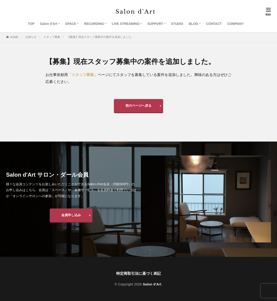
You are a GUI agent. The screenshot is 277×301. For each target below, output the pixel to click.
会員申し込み (71, 215)
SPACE (70, 24)
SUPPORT (155, 24)
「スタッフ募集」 (83, 75)
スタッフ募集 (51, 37)
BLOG (193, 24)
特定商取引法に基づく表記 (138, 273)
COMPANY (235, 24)
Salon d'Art (152, 284)
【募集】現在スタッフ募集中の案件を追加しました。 (100, 37)
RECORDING (94, 24)
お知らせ (30, 37)
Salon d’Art (48, 24)
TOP (31, 24)
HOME (14, 37)
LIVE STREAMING (125, 24)
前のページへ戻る (138, 105)
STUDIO (177, 24)
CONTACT (214, 24)
